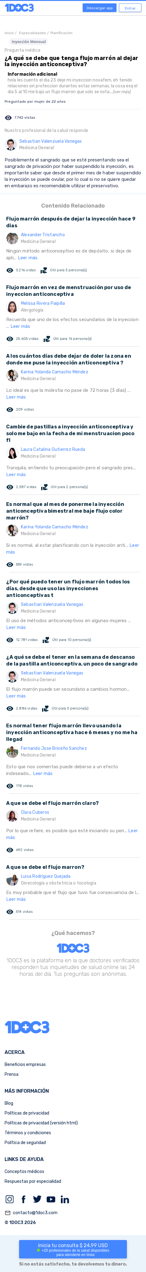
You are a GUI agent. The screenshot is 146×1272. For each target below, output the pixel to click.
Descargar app (100, 8)
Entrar (130, 8)
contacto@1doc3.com (31, 1213)
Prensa (11, 1074)
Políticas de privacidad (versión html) (41, 1123)
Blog (9, 1103)
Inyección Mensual (29, 41)
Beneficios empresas (25, 1064)
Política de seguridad (25, 1142)
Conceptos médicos (24, 1171)
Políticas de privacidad (27, 1113)
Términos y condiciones (28, 1132)
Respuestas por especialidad (33, 1181)
